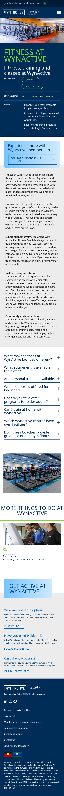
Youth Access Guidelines (16, 727)
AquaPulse (30, 79)
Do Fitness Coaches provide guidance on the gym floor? (32, 433)
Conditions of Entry (13, 733)
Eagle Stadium (32, 86)
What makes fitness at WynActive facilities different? (32, 357)
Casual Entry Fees (16, 671)
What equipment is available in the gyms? (32, 369)
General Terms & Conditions (18, 710)
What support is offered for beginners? (32, 388)
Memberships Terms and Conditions (22, 721)
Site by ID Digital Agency (16, 745)
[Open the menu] (59, 12)
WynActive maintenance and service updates (22, 3)
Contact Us (9, 739)
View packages (14, 626)
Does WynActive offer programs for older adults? (32, 399)
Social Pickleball (16, 648)
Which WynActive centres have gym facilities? (32, 422)
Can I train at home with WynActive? (32, 411)
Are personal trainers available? (32, 378)
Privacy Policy (11, 716)
